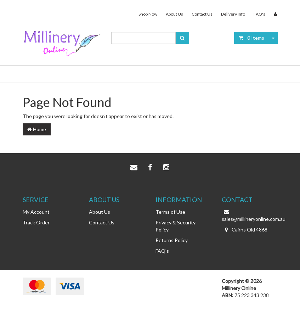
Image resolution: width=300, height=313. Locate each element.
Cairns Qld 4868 (244, 229)
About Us (174, 14)
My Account (36, 212)
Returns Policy (171, 240)
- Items (251, 38)
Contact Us (202, 14)
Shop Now (147, 14)
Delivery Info (233, 14)
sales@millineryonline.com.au (250, 215)
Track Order (36, 222)
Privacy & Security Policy (175, 226)
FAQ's (259, 14)
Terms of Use (170, 212)
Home (36, 129)
